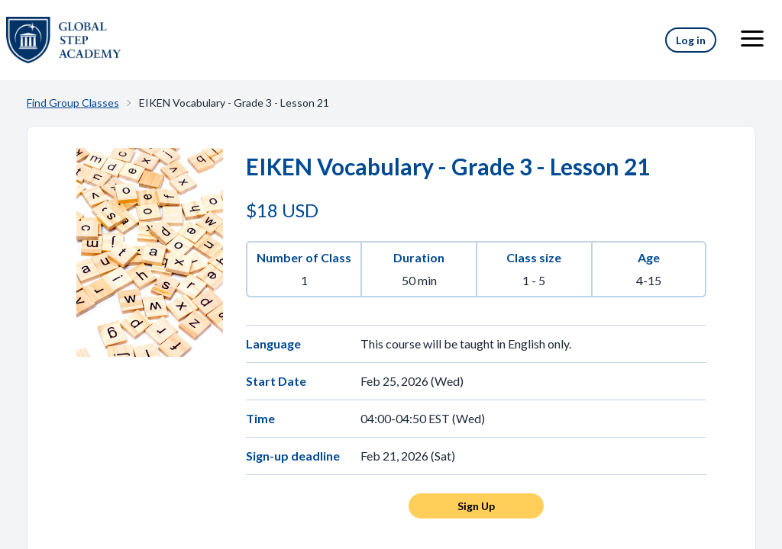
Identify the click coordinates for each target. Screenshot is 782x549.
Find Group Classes (73, 102)
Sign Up (476, 505)
